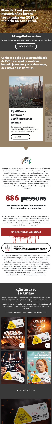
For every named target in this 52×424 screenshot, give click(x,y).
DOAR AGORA (26, 46)
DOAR (18, 137)
